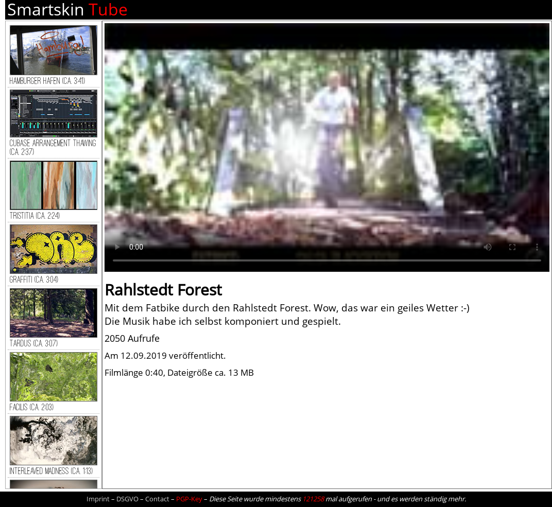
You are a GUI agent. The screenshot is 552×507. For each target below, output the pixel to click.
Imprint (98, 498)
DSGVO (127, 498)
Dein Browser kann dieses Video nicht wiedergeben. (327, 147)
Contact (157, 498)
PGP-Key (189, 498)
